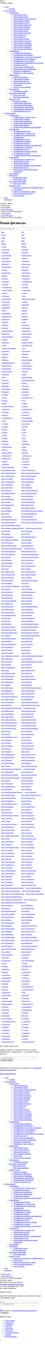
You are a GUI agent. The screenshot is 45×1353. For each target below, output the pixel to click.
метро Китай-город (7, 606)
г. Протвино (5, 392)
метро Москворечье (27, 696)
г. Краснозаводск (26, 334)
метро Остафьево (7, 746)
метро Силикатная (7, 833)
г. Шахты (24, 450)
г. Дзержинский (6, 287)
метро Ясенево (26, 952)
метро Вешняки (26, 540)
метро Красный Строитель (30, 633)
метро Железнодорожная (29, 580)
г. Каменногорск (6, 316)
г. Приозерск (25, 389)
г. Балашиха (5, 252)
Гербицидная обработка (22, 103)
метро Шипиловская (8, 940)
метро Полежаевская (8, 786)
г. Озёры (24, 374)
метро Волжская (29, 548)
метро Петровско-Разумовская (11, 769)
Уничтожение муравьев (22, 33)
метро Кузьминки (27, 644)
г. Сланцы (4, 415)
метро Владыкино (7, 543)
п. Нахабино (25, 998)
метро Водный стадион (8, 545)
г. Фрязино (4, 441)
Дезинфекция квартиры (22, 53)
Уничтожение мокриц (21, 29)
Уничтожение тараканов (22, 43)
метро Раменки (26, 804)
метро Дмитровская (7, 572)
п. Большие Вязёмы (27, 960)
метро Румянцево (27, 812)
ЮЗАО (23, 244)
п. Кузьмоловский (27, 987)
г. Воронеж (24, 270)
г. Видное (24, 258)
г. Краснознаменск (7, 337)
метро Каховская (26, 601)
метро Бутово (5, 531)
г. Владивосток (6, 261)
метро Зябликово (26, 589)
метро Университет (30, 899)
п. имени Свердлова (27, 1042)
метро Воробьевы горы (28, 551)
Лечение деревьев (20, 101)
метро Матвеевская (7, 676)
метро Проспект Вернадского (31, 795)
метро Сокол (5, 839)
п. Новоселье (25, 1001)
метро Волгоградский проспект (11, 548)
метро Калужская (27, 598)
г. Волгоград (5, 264)
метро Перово (5, 766)
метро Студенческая (7, 853)
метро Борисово (6, 516)
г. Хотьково (4, 444)
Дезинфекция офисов (21, 143)
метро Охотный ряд (27, 746)
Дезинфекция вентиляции (23, 55)
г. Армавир (24, 250)
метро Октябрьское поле (9, 737)
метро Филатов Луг (27, 908)
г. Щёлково (24, 453)
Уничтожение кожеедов (22, 25)
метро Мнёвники (6, 691)
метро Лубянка (6, 664)
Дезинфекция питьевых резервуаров (27, 155)
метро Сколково (26, 833)
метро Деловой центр (28, 566)
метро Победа (5, 781)
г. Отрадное (5, 380)
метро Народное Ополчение (30, 705)
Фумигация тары (19, 179)
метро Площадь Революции (10, 778)
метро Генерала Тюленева (29, 557)
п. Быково (4, 966)
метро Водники (26, 543)
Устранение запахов (20, 91)
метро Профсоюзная (28, 798)
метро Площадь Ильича (29, 775)
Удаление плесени (20, 65)
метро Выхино (6, 557)
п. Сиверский (25, 1021)
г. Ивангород (25, 305)
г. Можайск (25, 354)
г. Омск (3, 377)
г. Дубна (24, 293)
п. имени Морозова (7, 1042)
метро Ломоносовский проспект (31, 662)
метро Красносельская (8, 630)
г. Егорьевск (5, 296)
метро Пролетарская (8, 795)
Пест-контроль (19, 196)
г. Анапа (24, 247)
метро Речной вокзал (28, 807)
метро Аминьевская (27, 479)
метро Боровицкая (27, 516)
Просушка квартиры (21, 97)
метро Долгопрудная (8, 575)
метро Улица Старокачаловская (11, 897)
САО (22, 235)
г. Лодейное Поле (27, 345)
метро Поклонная (7, 783)
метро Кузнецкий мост (8, 644)
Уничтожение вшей (20, 17)
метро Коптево (6, 618)
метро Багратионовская (29, 493)
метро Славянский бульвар (10, 836)
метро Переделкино (7, 763)
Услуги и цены (9, 11)
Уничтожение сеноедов (22, 41)
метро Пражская (26, 789)
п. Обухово (4, 1007)
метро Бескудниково (28, 508)
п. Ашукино (5, 958)
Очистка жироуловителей (23, 194)
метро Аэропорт (6, 490)
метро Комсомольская (8, 615)
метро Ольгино (26, 737)
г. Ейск (23, 296)
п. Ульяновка (25, 1033)
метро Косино (5, 621)
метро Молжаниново (28, 691)
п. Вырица (4, 972)
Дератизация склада (21, 167)
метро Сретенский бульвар (10, 847)
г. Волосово (25, 267)
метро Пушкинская (7, 801)
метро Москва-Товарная (9, 696)
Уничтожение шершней (22, 47)
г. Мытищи (4, 360)
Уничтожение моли (20, 31)
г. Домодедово (26, 290)
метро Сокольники (7, 841)
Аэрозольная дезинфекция (23, 67)
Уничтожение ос (19, 37)
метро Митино (6, 685)
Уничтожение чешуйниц (22, 45)
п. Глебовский (25, 972)
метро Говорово (6, 560)
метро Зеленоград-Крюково (10, 586)
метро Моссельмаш (7, 699)
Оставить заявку (6, 1060)
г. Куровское (5, 342)
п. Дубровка (25, 975)
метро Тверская (6, 859)
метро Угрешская (7, 885)
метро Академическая (8, 473)
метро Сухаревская (27, 853)
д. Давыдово (25, 464)
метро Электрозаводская (29, 946)
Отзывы (12, 9)
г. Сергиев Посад (26, 409)
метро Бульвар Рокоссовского (11, 525)
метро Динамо (26, 569)
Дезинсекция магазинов (22, 121)
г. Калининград (6, 313)
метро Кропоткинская (8, 638)
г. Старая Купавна (27, 421)
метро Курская (26, 647)
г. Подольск (25, 386)
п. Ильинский (5, 981)
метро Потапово (6, 789)
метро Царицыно (6, 926)
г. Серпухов (5, 412)
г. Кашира (24, 316)
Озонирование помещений (23, 109)
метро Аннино (26, 485)
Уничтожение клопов (21, 23)
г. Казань (24, 310)
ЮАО (23, 241)
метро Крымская (6, 641)
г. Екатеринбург (6, 299)
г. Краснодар (5, 334)
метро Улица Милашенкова (31, 891)
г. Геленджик (25, 279)
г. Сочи (3, 421)
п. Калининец (25, 981)
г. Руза (23, 400)
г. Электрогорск (6, 456)
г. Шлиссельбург (6, 453)
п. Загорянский (6, 978)
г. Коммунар (25, 325)
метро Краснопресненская (30, 627)
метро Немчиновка (7, 711)
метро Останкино (27, 743)
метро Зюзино (5, 589)
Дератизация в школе (21, 161)
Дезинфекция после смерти (23, 61)
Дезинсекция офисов (21, 125)
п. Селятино (25, 1018)
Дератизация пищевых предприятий (27, 165)
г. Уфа (23, 438)
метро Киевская (26, 604)
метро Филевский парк (8, 911)
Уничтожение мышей (21, 79)
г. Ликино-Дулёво (27, 342)
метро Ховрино (6, 920)
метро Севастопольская (9, 824)
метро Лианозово (27, 659)
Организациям (9, 113)
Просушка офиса (19, 183)
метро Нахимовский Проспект (11, 708)
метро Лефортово (7, 659)
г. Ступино (4, 424)
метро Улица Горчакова (33, 888)
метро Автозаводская (28, 470)
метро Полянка (26, 786)
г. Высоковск (25, 276)
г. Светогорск (5, 409)
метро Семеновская (7, 827)
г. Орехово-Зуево (26, 377)
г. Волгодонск (25, 264)
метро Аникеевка (6, 485)
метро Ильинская (7, 595)
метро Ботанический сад (29, 519)
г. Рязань (4, 403)
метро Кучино (25, 653)
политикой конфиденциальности (24, 1310)
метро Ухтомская (6, 905)
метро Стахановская (28, 847)
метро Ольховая (6, 740)
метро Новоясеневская (8, 728)
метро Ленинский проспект (10, 656)
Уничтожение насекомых (22, 49)
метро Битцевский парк (29, 514)
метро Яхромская (7, 955)
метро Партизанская (28, 757)
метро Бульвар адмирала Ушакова (12, 528)
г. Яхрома (4, 461)
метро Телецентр (26, 862)
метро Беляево (6, 508)
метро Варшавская (7, 537)
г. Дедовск (24, 284)
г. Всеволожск (25, 273)
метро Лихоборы (6, 662)
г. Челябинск (25, 444)
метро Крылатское (27, 638)
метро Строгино (26, 850)
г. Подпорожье (6, 389)
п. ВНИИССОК (26, 966)
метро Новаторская (7, 714)
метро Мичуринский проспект (31, 688)
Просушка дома (19, 95)
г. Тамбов (4, 429)
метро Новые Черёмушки (29, 728)
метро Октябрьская (27, 734)
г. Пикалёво (5, 386)
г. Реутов (4, 398)
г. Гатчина (4, 279)
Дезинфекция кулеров (21, 153)
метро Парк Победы (7, 757)
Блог (6, 198)
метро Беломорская (7, 505)
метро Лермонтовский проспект (32, 656)
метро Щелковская (7, 943)
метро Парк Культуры (28, 754)
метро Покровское (27, 783)
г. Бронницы (5, 258)
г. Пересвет (4, 383)
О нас (6, 7)
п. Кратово (4, 987)
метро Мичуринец (7, 688)
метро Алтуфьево (7, 479)
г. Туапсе (4, 435)
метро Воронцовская (8, 554)
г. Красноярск (25, 337)
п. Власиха (24, 969)
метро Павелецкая (27, 749)
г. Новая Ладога (6, 366)
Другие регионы (10, 1336)
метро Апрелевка (6, 487)
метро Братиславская (8, 522)
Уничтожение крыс (20, 77)
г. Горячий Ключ (26, 281)
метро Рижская (6, 810)
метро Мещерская (7, 682)
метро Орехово (6, 743)
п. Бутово (24, 963)
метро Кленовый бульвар (29, 606)
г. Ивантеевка (5, 308)
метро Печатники (29, 769)
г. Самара (24, 403)
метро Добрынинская (28, 572)
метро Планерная (27, 772)
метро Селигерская (27, 824)
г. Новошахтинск (6, 371)
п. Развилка (5, 1013)
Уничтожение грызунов (22, 83)
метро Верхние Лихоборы (9, 540)
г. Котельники (25, 328)
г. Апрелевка (5, 250)
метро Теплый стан (7, 865)
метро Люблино (26, 667)
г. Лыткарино (25, 351)
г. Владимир (25, 261)
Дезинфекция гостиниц (22, 141)
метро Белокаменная (28, 502)
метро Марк (5, 670)
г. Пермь (24, 383)
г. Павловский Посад (28, 380)
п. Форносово (5, 1036)
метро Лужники (26, 664)
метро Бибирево (6, 511)
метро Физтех (5, 908)
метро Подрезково (27, 781)
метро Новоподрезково (28, 722)
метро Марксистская (28, 670)
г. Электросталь (26, 456)
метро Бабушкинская (8, 493)
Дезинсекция (14, 13)
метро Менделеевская (28, 679)
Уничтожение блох (20, 15)
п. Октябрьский (26, 1007)
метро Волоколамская (8, 551)
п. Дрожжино (5, 975)
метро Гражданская (27, 560)
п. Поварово (5, 1010)
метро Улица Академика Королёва (12, 888)
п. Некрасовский (6, 1001)
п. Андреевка (25, 955)
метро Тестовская (7, 868)
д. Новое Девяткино (7, 467)
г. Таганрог (4, 427)
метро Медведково (7, 679)
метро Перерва (26, 763)
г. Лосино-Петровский (8, 348)
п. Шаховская (5, 1039)
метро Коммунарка (27, 612)
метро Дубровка (26, 577)
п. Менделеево (6, 995)
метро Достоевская (7, 577)
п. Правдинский (26, 1010)
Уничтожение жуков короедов (24, 19)
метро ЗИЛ (24, 583)
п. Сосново (24, 1024)
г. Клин (23, 322)
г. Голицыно (5, 281)
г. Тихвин (4, 432)
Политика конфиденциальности (12, 1284)
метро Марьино (26, 673)
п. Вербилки (5, 969)
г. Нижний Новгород (8, 363)
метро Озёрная (6, 731)
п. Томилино (5, 1030)
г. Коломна (4, 325)
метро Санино (5, 821)
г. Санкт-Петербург (7, 406)
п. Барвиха (24, 958)
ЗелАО (3, 235)
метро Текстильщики (8, 862)
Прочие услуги (14, 99)
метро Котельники (27, 621)
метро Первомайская (28, 760)
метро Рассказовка (7, 807)
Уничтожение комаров (21, 27)
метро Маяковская (27, 676)
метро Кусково (26, 650)
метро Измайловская (28, 592)
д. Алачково (25, 461)
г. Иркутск (24, 308)
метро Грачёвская (7, 563)
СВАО (3, 238)
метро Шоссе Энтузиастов (30, 940)
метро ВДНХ (25, 534)
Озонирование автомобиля (23, 107)
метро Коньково (26, 615)
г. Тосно (23, 432)
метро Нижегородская (28, 711)
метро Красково (6, 624)
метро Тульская (6, 879)
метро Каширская (7, 604)
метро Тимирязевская (8, 870)
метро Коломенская (7, 612)
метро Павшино (6, 751)
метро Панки (25, 751)
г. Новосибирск (6, 368)
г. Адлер (4, 247)
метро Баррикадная (7, 499)
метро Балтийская (27, 496)
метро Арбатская (26, 487)
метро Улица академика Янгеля (11, 899)
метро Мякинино (27, 699)
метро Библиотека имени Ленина (32, 511)
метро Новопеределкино (9, 722)
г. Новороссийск (26, 366)
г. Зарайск (24, 302)
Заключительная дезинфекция (24, 69)
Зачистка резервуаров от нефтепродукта (28, 187)
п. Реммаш (24, 1013)
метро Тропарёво (6, 876)
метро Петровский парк (29, 766)
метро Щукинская (7, 946)
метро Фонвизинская (28, 914)
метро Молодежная (7, 693)
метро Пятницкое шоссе (9, 804)
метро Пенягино (6, 760)
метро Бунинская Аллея (34, 528)
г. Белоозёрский (6, 255)
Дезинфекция (14, 51)
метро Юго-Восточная (8, 949)
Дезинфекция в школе (21, 139)
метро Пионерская (7, 772)
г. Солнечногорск (6, 418)
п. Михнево (25, 995)
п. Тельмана (25, 1027)
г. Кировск (4, 322)
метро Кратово (6, 635)
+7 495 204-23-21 (6, 209)
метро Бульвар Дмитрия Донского (32, 522)
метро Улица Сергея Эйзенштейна (12, 894)
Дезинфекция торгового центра (25, 151)
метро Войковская (27, 545)
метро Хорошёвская (7, 923)
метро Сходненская (7, 856)
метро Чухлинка (26, 934)
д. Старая (24, 467)
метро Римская (26, 810)
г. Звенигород (5, 305)
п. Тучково (24, 1030)
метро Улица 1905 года (28, 885)
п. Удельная (5, 1033)
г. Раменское (25, 395)
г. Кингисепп (5, 319)
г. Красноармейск (7, 331)
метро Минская (26, 682)
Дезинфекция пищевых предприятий (27, 145)
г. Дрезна (4, 293)
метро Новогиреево (27, 714)
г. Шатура (4, 450)
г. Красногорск (26, 331)
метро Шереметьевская (29, 937)
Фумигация (13, 175)
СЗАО (23, 238)
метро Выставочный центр (30, 554)
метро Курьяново (6, 650)
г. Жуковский (5, 302)
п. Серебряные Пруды (8, 1021)
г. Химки (24, 441)
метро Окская (5, 734)
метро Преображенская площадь (12, 792)
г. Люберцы (5, 354)
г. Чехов (23, 447)
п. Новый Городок (27, 1004)
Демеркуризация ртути (22, 111)
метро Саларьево (6, 818)
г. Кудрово (24, 339)
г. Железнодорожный (28, 299)
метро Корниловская (28, 618)
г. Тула (23, 435)
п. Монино (4, 998)
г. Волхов (4, 270)
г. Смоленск (25, 415)
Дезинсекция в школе (21, 119)
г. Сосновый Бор (26, 418)
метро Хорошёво (26, 920)
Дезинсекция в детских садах (24, 117)
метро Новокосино (27, 717)
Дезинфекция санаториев (22, 147)
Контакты (8, 200)
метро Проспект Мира (8, 798)
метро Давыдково (27, 563)
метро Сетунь (25, 830)
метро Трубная (26, 876)
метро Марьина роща (8, 673)
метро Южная (5, 952)
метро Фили (25, 911)
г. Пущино (4, 395)
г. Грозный (4, 284)
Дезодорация (14, 89)
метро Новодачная (7, 717)
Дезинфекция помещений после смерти (28, 63)
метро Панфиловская (8, 754)
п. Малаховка (5, 992)
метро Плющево (27, 778)
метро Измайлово (7, 592)
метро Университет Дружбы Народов (13, 902)
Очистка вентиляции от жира (24, 192)
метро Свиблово (26, 821)
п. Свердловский (6, 1018)
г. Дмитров (24, 287)
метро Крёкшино (26, 641)
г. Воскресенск (6, 273)
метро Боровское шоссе (9, 519)
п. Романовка (5, 1016)
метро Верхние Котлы (28, 537)
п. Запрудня (25, 978)
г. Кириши (24, 319)
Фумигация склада (20, 177)
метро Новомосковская (28, 720)
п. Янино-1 (24, 1039)
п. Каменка (4, 984)
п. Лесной (4, 989)
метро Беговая (6, 502)
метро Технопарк (27, 868)
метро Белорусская (27, 505)
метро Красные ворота (28, 630)
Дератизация (13, 75)
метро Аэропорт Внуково (29, 490)
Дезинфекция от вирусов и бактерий (27, 57)
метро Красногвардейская (29, 624)
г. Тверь (23, 429)
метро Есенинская (7, 580)
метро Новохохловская (28, 725)
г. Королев (4, 328)
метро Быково (5, 534)
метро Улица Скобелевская (35, 894)
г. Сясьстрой (25, 424)
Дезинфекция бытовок (21, 131)
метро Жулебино (6, 583)
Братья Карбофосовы (8, 1074)
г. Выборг (4, 276)
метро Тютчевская (27, 882)
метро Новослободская (8, 725)
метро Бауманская (27, 499)
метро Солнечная (27, 841)
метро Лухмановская (8, 667)
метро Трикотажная (27, 873)
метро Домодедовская (28, 575)
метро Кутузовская (7, 653)
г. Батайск (24, 252)
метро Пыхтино (26, 801)
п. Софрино (5, 1027)
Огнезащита (18, 189)
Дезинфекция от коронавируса (24, 59)
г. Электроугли (6, 458)
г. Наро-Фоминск (26, 360)
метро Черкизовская (7, 928)
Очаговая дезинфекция (22, 71)
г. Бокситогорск (26, 255)
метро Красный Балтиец (9, 633)
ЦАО (2, 241)
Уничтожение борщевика (22, 105)
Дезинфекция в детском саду (24, 133)
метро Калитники (7, 598)
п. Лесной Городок (27, 989)
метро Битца (5, 514)
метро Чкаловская (7, 934)
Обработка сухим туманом (23, 73)
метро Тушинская (7, 882)
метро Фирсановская (8, 914)
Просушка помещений (17, 93)
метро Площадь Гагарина (9, 775)
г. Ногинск (24, 371)
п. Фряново (25, 1036)
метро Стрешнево (7, 850)
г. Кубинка (4, 339)
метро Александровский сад (30, 473)
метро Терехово (26, 865)
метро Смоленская (27, 836)
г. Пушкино (25, 392)
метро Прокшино (30, 792)
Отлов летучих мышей (21, 87)
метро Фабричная (27, 905)
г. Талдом (24, 427)
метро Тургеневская (27, 879)
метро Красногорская (8, 627)
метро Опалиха (26, 740)
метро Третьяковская (8, 873)
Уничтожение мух (20, 35)
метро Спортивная (27, 844)
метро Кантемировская (8, 601)
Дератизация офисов (21, 163)
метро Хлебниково (27, 917)
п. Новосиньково (6, 1004)
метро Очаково (6, 749)
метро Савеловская (27, 815)
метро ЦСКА (25, 923)
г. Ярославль (25, 458)
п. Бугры (4, 963)
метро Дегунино (6, 566)
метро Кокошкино (27, 609)
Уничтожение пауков (21, 39)
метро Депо (5, 569)
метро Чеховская (6, 931)
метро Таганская (26, 856)
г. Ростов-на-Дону (27, 398)
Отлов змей (17, 85)
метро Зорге (26, 586)
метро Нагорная (6, 705)
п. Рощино (24, 1016)
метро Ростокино (6, 812)
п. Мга (23, 992)
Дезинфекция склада (21, 149)
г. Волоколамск (6, 267)
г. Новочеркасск (26, 368)
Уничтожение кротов (21, 81)
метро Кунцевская (7, 647)
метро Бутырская (27, 531)
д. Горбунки (5, 464)
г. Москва (4, 357)
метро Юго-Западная (28, 949)
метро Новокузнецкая (8, 720)
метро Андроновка (27, 482)
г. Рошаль (4, 400)
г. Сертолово (25, 412)
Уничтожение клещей (21, 21)
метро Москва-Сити (27, 693)
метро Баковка (6, 496)
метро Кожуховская (7, 609)
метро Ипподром (26, 595)
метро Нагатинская (7, 702)
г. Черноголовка (6, 447)
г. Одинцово (5, 374)
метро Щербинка (26, 943)
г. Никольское (25, 363)
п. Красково (25, 984)
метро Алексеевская (7, 476)
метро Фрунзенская (7, 917)
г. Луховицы (5, 351)
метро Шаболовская (7, 937)
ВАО (2, 232)
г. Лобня (3, 345)
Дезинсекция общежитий (23, 123)
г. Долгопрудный (6, 290)
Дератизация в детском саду (24, 159)
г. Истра (3, 310)
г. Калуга (24, 313)
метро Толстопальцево (28, 870)
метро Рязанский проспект (10, 815)
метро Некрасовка (30, 708)
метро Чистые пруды (28, 931)
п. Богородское (6, 960)
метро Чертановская (28, 928)
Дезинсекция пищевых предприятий (27, 127)
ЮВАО (3, 244)
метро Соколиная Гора (28, 839)
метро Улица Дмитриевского (10, 891)
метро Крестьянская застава (30, 635)
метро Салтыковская (28, 818)
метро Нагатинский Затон (29, 702)
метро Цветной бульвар (29, 926)
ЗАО (22, 232)
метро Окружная (26, 731)
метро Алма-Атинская (28, 476)
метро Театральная (27, 859)
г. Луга (23, 348)
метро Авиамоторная (8, 470)
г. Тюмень (4, 438)
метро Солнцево (6, 844)
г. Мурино (24, 357)
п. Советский (5, 1024)
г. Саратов (24, 406)
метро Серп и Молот (28, 827)
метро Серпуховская (8, 830)
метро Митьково (26, 685)
